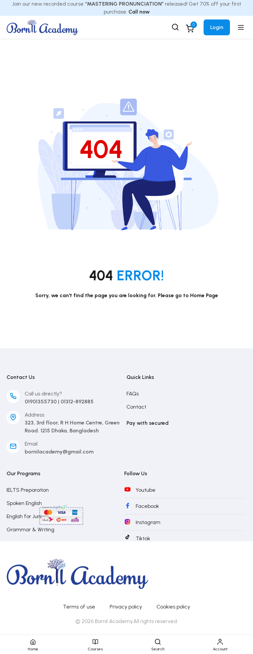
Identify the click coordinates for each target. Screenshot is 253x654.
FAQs (132, 393)
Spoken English (24, 503)
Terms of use (79, 607)
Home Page (204, 295)
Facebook (147, 506)
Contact (136, 407)
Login (216, 27)
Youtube (145, 490)
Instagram (148, 522)
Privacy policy (126, 607)
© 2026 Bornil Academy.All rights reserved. (126, 621)
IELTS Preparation (28, 490)
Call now (139, 12)
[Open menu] (241, 27)
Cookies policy (173, 607)
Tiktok (143, 538)
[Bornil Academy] (42, 27)
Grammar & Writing (30, 529)
